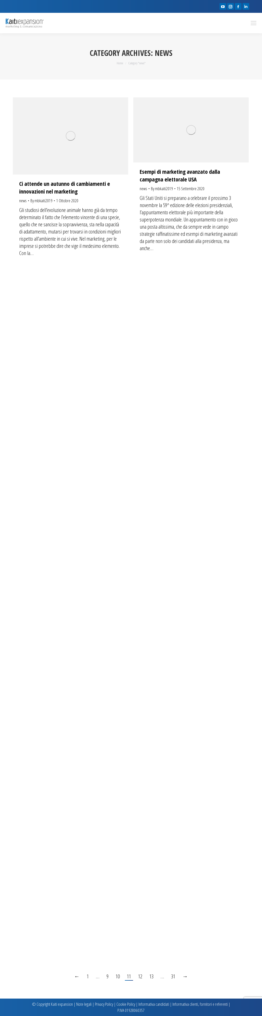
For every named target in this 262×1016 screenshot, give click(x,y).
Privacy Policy (104, 1004)
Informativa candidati (153, 1004)
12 (140, 976)
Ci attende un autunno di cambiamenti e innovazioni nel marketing (64, 187)
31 (173, 976)
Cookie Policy (125, 1004)
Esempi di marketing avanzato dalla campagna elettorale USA (180, 175)
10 (118, 976)
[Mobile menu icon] (253, 23)
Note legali (84, 1004)
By (41, 201)
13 (151, 976)
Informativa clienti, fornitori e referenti (200, 1004)
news (23, 201)
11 (129, 976)
